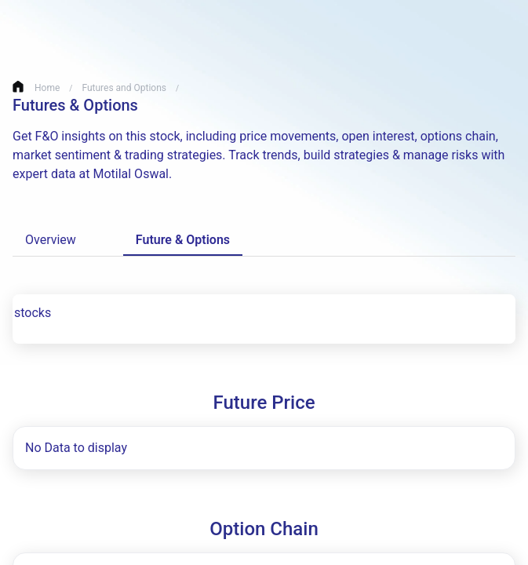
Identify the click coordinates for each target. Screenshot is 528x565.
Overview (53, 240)
